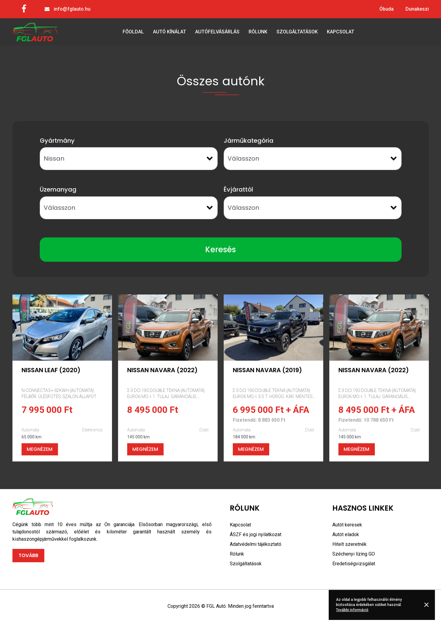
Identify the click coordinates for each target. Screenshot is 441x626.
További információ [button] (352, 610)
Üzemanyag (58, 189)
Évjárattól (238, 189)
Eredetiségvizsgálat (353, 563)
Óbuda (386, 9)
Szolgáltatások (297, 32)
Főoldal (133, 32)
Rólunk (258, 32)
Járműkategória (248, 140)
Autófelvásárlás (217, 32)
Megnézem (40, 449)
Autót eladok (345, 534)
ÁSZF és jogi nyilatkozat (255, 534)
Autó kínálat (169, 32)
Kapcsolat (340, 32)
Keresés (220, 249)
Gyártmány (57, 140)
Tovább (28, 555)
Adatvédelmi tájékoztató (255, 544)
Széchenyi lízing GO (353, 554)
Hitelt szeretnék (349, 544)
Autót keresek (347, 525)
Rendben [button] (427, 604)
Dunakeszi (417, 9)
